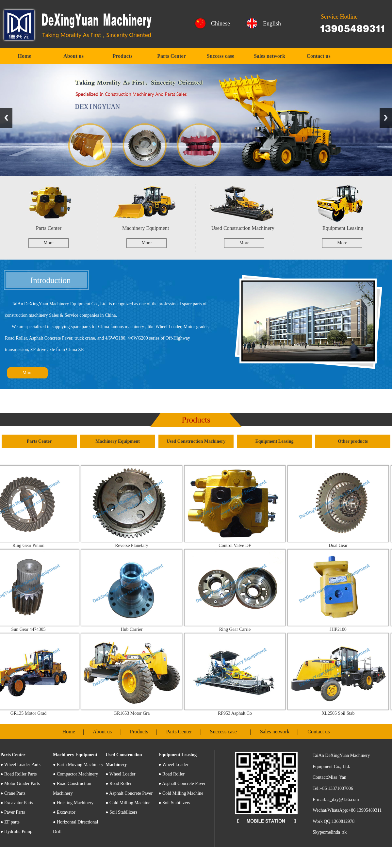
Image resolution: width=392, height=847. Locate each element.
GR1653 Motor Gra (136, 713)
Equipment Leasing (342, 228)
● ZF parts (10, 822)
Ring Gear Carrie (239, 629)
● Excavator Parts (16, 802)
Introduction (50, 280)
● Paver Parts (12, 812)
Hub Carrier (136, 629)
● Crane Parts (12, 793)
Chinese (220, 23)
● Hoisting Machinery (73, 802)
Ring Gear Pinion (33, 545)
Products (122, 56)
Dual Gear (342, 545)
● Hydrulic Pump (16, 831)
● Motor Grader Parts (20, 783)
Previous (6, 118)
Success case (220, 56)
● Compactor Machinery (75, 774)
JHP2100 (342, 629)
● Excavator (64, 812)
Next (386, 118)
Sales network (269, 56)
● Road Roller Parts (18, 774)
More (48, 242)
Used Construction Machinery (242, 228)
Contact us (318, 56)
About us (73, 56)
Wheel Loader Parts (20, 764)
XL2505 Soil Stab (342, 713)
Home (24, 56)
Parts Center (171, 56)
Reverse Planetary (136, 545)
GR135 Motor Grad (33, 713)
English (272, 23)
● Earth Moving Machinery (78, 764)
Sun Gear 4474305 (33, 629)
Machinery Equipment (145, 228)
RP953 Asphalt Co (239, 713)
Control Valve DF (239, 545)
